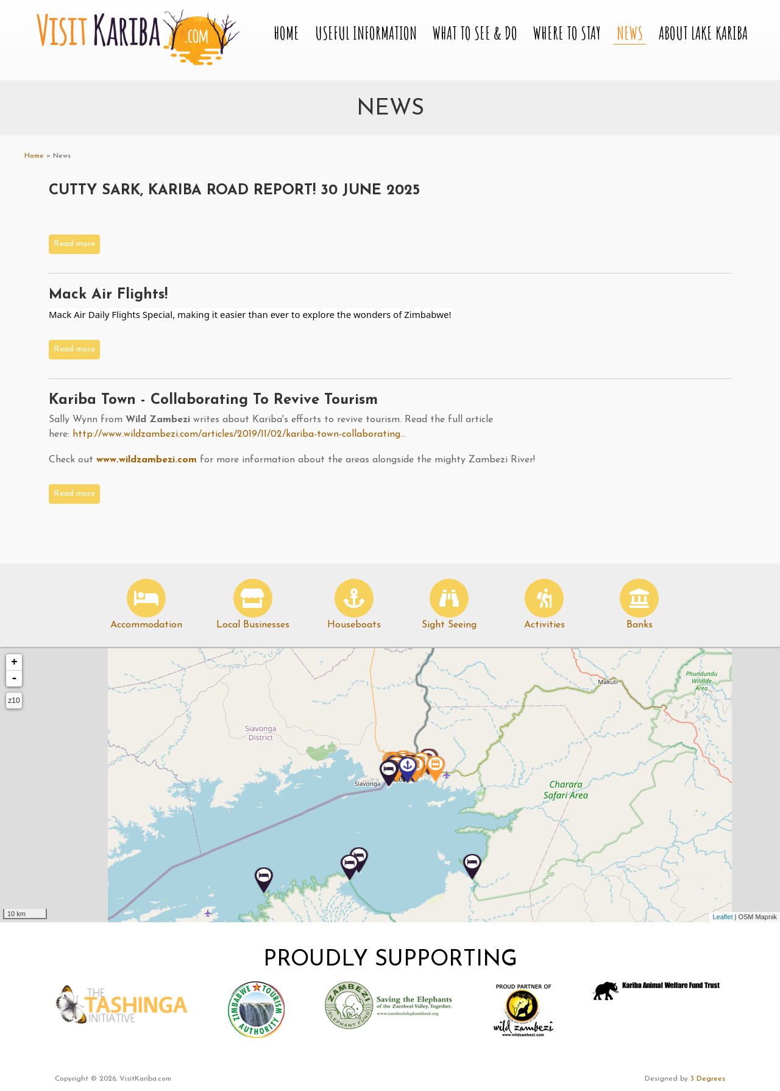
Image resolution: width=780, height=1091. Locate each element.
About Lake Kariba (703, 33)
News (630, 33)
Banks (639, 625)
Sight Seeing (449, 625)
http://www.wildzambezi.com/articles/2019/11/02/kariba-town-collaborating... (239, 434)
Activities (544, 625)
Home (286, 33)
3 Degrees (707, 1078)
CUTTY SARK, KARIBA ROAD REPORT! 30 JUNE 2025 (234, 190)
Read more (77, 243)
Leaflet (722, 916)
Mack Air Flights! (108, 295)
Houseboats (354, 625)
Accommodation (146, 625)
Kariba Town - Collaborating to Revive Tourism (213, 400)
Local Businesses (252, 625)
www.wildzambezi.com (146, 460)
